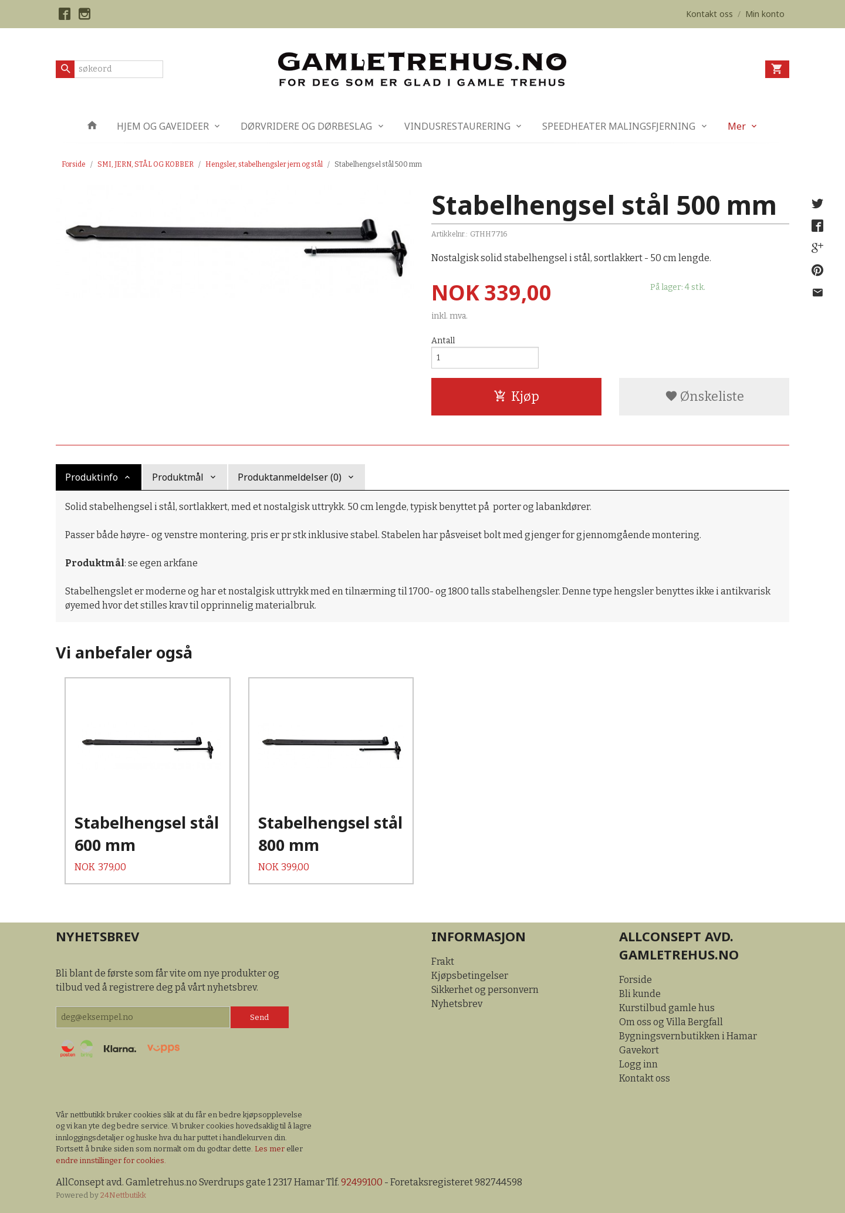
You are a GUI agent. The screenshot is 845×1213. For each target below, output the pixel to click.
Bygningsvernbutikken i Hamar (688, 1036)
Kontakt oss (644, 1078)
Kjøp (516, 396)
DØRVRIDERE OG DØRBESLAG (306, 126)
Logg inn (638, 1064)
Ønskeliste (704, 396)
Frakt (442, 961)
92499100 (362, 1182)
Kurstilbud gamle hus (667, 1007)
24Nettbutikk (123, 1195)
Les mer (270, 1148)
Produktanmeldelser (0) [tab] (290, 477)
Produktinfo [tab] (91, 477)
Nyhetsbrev (456, 1003)
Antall (443, 341)
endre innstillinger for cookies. (111, 1160)
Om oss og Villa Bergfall (671, 1022)
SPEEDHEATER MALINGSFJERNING (618, 126)
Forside (74, 164)
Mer (737, 126)
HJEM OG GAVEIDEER (163, 126)
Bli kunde (640, 993)
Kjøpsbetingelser (469, 975)
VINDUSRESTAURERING (457, 126)
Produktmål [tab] (178, 477)
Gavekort (639, 1050)
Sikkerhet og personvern (485, 989)
